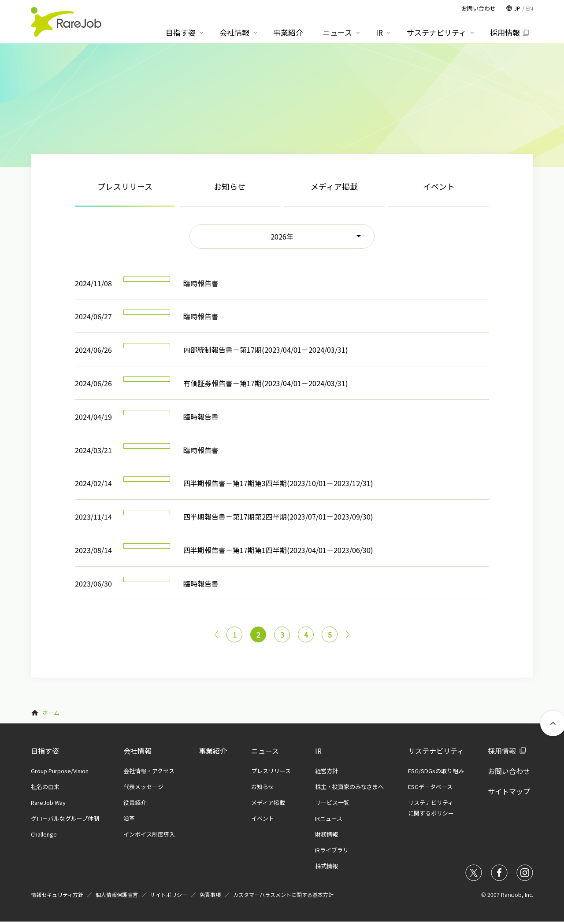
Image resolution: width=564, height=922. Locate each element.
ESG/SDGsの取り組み (436, 771)
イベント (439, 186)
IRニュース (328, 818)
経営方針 (326, 771)
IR (318, 750)
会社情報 (137, 750)
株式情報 (326, 866)
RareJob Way (48, 802)
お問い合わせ (509, 771)
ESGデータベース (430, 786)
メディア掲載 (334, 186)
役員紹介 (134, 802)
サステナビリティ (436, 750)
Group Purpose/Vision (60, 771)
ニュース (265, 750)
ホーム (50, 712)
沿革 (129, 818)
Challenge (44, 834)
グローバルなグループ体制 (65, 818)
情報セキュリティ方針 (57, 894)
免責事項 (210, 894)
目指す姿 (45, 750)
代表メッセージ (143, 786)
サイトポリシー (168, 894)
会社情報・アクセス (148, 771)
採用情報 (502, 750)
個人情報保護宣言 (117, 894)
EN (529, 8)
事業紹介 (213, 750)
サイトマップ (509, 791)
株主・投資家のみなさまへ (349, 786)
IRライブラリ (332, 850)
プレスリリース (271, 771)
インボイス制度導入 (149, 834)
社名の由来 (45, 786)
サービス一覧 (332, 802)
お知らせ (229, 186)
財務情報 (326, 834)
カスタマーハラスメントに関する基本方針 (283, 894)
